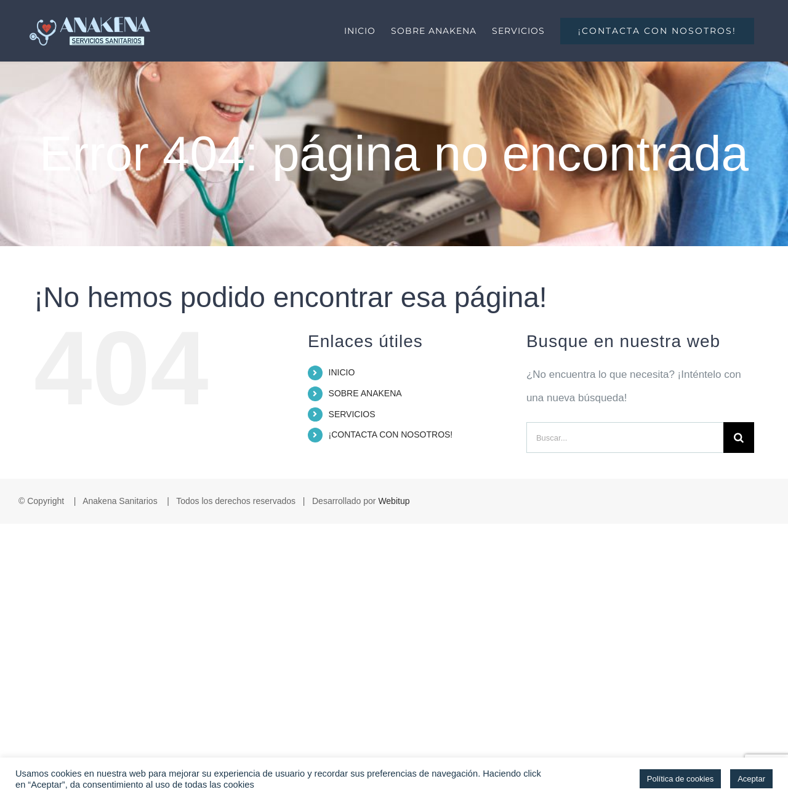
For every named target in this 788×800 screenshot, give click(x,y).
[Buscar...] (624, 437)
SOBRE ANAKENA (365, 393)
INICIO (342, 372)
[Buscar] (738, 437)
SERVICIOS (352, 414)
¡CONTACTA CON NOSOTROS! (391, 434)
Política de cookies (680, 778)
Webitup (393, 501)
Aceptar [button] (751, 778)
